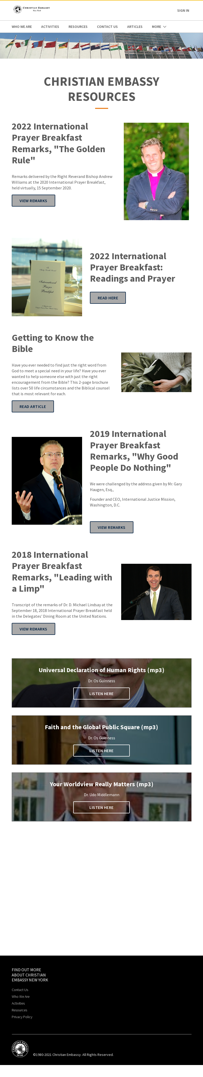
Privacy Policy (22, 1016)
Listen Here (101, 693)
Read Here (108, 297)
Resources (78, 26)
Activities (50, 26)
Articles (135, 26)
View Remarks (33, 200)
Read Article (33, 406)
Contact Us (107, 26)
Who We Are (22, 26)
